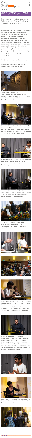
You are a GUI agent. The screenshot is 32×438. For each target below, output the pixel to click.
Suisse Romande (7, 7)
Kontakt (4, 436)
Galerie (4, 12)
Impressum (12, 436)
